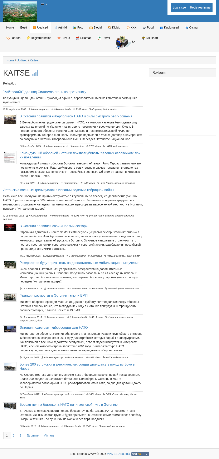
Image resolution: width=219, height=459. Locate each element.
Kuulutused (169, 27)
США (108, 394)
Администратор (38, 109)
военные (8, 219)
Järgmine (32, 435)
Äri (125, 42)
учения (93, 215)
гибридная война (124, 215)
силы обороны (116, 288)
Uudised (40, 27)
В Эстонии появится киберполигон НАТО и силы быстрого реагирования (76, 116)
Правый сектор (115, 256)
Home (10, 27)
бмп (40, 320)
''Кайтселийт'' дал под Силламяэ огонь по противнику (44, 92)
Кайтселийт (110, 109)
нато (101, 215)
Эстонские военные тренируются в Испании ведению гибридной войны (58, 190)
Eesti (23, 27)
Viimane (49, 435)
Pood (148, 27)
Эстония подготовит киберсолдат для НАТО (54, 327)
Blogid (95, 27)
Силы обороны (120, 394)
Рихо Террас (106, 183)
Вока (22, 397)
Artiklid (60, 27)
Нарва (133, 394)
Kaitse (34, 60)
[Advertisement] (182, 106)
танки (122, 317)
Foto (78, 27)
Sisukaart (150, 38)
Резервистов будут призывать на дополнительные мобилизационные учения (79, 263)
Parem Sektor (133, 256)
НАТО (109, 146)
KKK (131, 27)
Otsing (191, 27)
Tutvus (64, 38)
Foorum (13, 38)
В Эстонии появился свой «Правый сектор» (54, 226)
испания (109, 215)
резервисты (132, 288)
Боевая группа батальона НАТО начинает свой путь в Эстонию (69, 404)
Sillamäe (84, 38)
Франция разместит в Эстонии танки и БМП (54, 295)
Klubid (114, 27)
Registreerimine (200, 7)
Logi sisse (179, 7)
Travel (104, 38)
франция (113, 317)
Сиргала (97, 109)
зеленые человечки (125, 183)
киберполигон (120, 146)
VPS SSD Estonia (118, 453)
